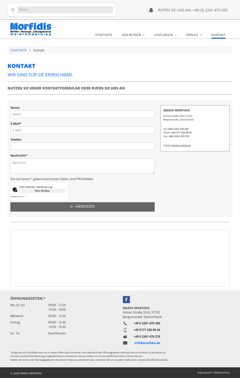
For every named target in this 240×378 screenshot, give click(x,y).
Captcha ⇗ (17, 196)
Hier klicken (42, 190)
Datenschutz (222, 372)
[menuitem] (102, 33)
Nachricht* (18, 155)
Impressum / (205, 372)
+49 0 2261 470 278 (147, 336)
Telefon (16, 140)
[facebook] (126, 300)
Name (15, 108)
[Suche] (65, 10)
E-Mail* (15, 124)
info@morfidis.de (180, 145)
